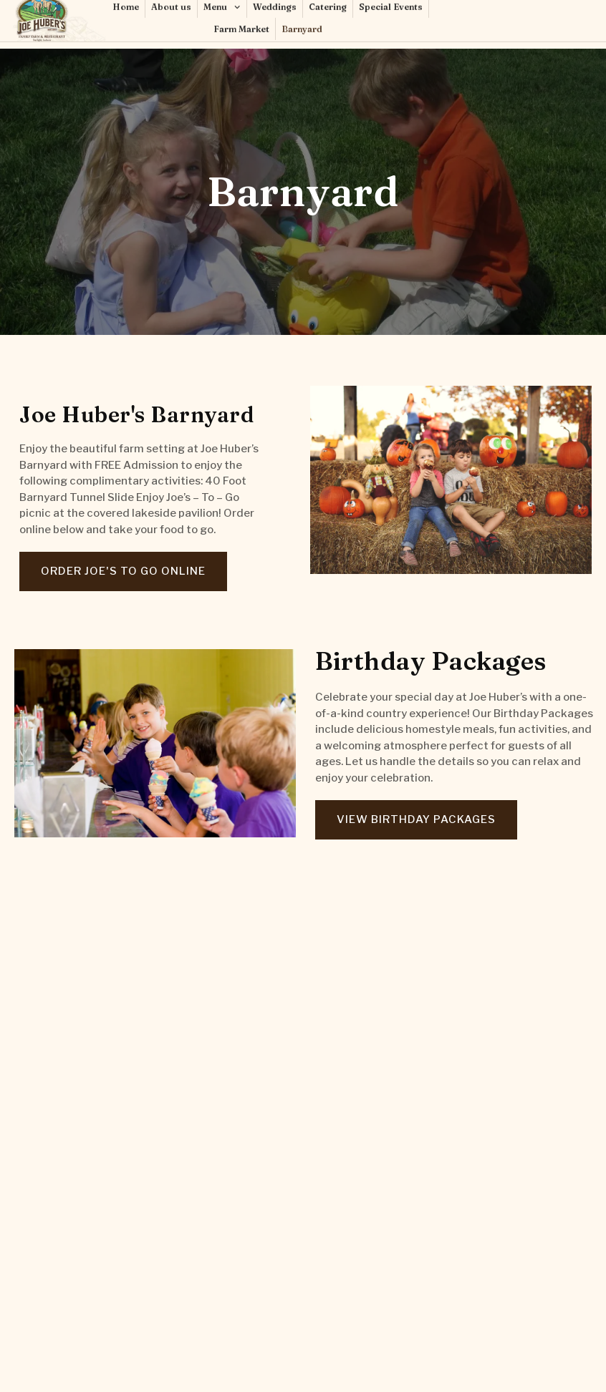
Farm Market (241, 21)
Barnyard (302, 21)
